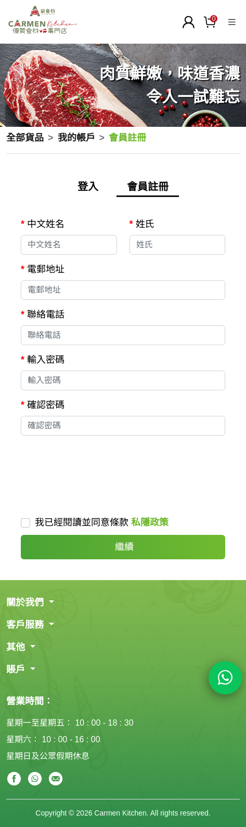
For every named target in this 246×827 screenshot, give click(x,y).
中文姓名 (45, 224)
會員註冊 (148, 186)
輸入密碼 (45, 360)
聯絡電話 (45, 314)
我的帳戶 (76, 138)
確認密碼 (45, 405)
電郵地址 (45, 269)
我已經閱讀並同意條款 (102, 522)
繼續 (123, 547)
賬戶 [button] (17, 669)
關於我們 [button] (26, 602)
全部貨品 (25, 138)
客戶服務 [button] (26, 625)
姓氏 (145, 224)
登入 (87, 186)
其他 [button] (17, 647)
